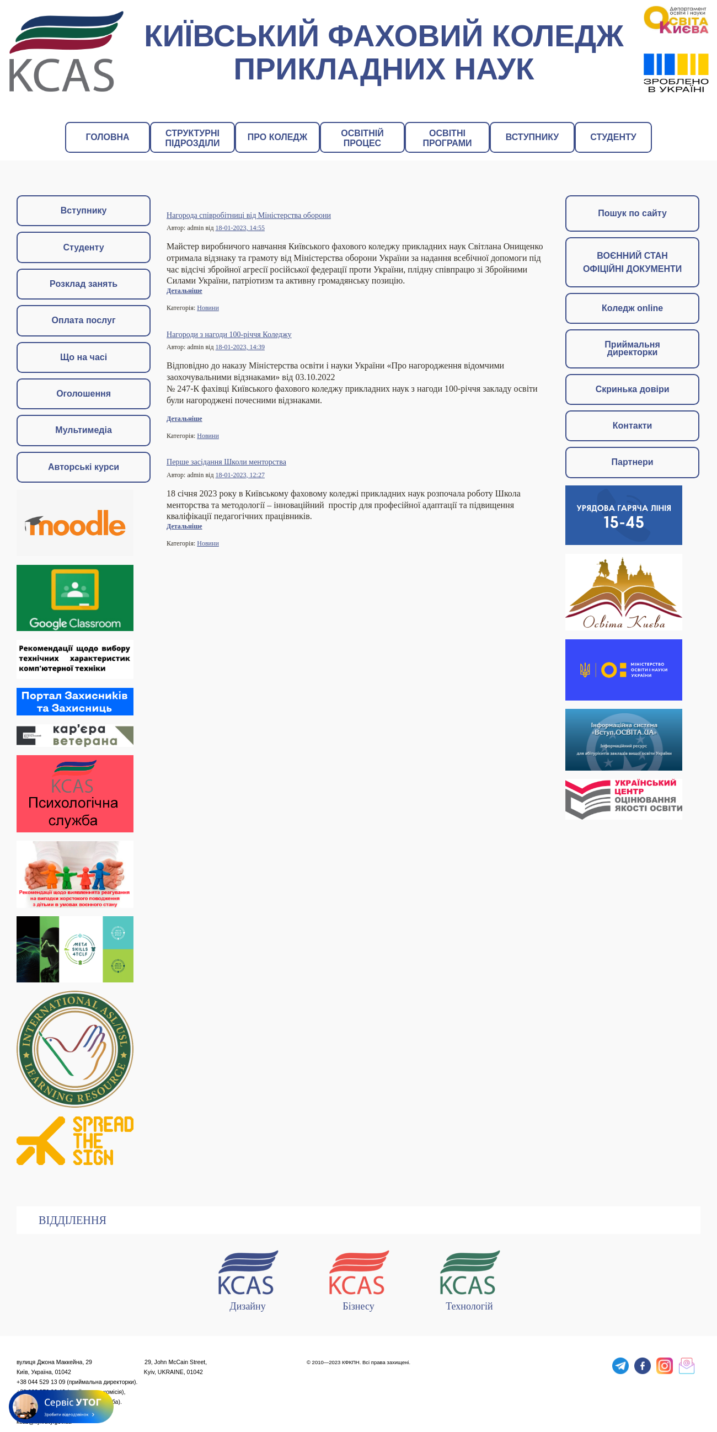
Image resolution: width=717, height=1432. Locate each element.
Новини (208, 308)
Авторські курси (83, 467)
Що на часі (83, 357)
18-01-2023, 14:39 (240, 347)
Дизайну (248, 1278)
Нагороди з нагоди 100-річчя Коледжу (229, 334)
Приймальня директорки (632, 348)
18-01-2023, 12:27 (240, 475)
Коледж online (632, 308)
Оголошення (83, 393)
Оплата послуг (84, 320)
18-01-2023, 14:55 (240, 228)
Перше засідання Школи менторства (226, 461)
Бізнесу (358, 1278)
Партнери (633, 462)
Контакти (632, 425)
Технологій (469, 1278)
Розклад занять (83, 283)
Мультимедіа (83, 430)
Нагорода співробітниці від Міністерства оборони (249, 215)
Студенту (83, 247)
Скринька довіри (633, 389)
